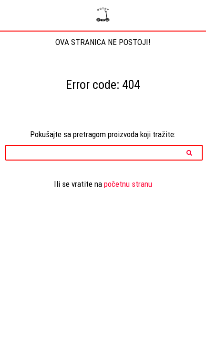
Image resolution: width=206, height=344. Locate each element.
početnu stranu (128, 184)
